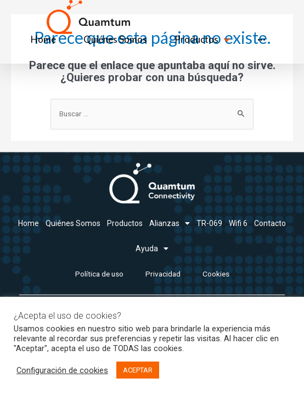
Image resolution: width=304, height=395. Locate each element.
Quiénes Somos (73, 223)
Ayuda (152, 248)
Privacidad (163, 273)
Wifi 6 (238, 223)
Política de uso (99, 273)
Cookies (215, 273)
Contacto (270, 223)
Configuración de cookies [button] (62, 370)
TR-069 (209, 223)
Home (28, 223)
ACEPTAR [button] (138, 370)
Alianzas (169, 223)
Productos (125, 223)
